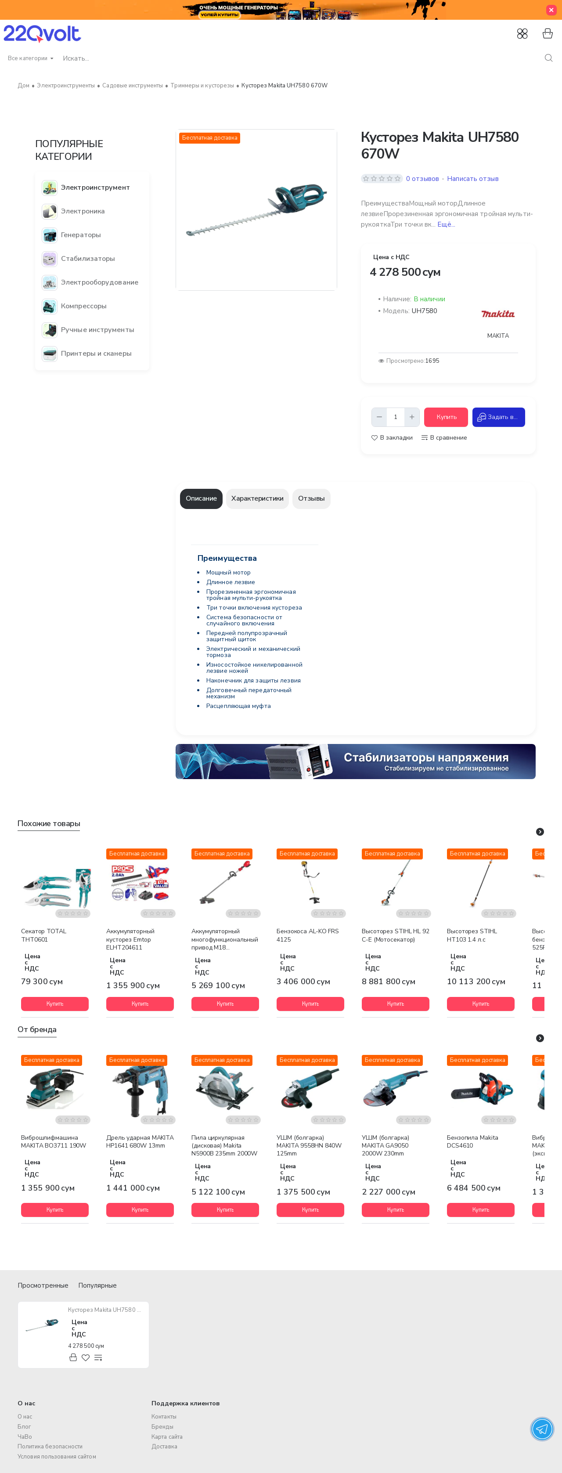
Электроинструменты (66, 86)
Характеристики (257, 498)
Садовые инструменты (132, 86)
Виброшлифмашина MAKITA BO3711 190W (53, 1142)
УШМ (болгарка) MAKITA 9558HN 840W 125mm (309, 1146)
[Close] (551, 10)
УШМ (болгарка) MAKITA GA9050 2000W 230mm (385, 1146)
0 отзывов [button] (422, 178)
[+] (411, 417)
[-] (379, 417)
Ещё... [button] (446, 224)
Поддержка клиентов (185, 1404)
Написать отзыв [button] (472, 178)
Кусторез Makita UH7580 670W (106, 1310)
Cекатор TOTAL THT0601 (43, 935)
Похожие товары (49, 824)
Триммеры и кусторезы (202, 86)
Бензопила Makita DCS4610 (472, 1142)
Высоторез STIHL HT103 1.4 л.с (472, 935)
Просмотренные (43, 1286)
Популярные (97, 1286)
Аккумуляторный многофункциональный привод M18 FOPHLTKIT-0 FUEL (224, 940)
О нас (26, 1404)
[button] (446, 417)
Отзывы (311, 498)
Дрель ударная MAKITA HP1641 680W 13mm (140, 1142)
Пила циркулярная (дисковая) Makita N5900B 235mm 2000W (224, 1146)
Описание (201, 498)
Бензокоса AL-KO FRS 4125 (308, 935)
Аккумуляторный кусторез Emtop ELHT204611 (130, 939)
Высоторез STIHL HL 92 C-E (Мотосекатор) (395, 935)
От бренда (37, 1030)
